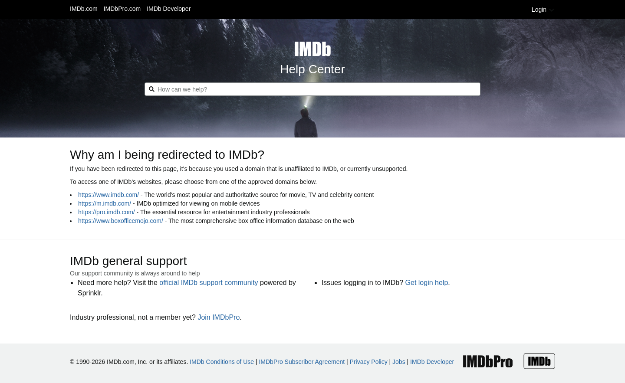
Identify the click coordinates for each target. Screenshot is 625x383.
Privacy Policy (369, 361)
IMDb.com (84, 8)
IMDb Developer (169, 8)
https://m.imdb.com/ (104, 203)
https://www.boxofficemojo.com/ (120, 220)
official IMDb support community (208, 282)
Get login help (426, 282)
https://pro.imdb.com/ (106, 212)
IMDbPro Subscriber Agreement (302, 361)
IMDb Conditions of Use (222, 361)
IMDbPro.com (122, 8)
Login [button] (543, 9)
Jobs (398, 361)
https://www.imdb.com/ (108, 194)
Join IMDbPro (218, 317)
